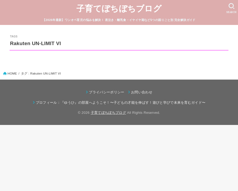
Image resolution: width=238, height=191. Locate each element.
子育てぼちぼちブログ (119, 8)
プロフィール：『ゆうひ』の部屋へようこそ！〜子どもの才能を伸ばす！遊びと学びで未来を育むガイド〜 (121, 103)
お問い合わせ (141, 92)
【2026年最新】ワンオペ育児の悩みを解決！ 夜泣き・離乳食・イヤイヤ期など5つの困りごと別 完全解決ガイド (119, 19)
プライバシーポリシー (106, 92)
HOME (12, 73)
